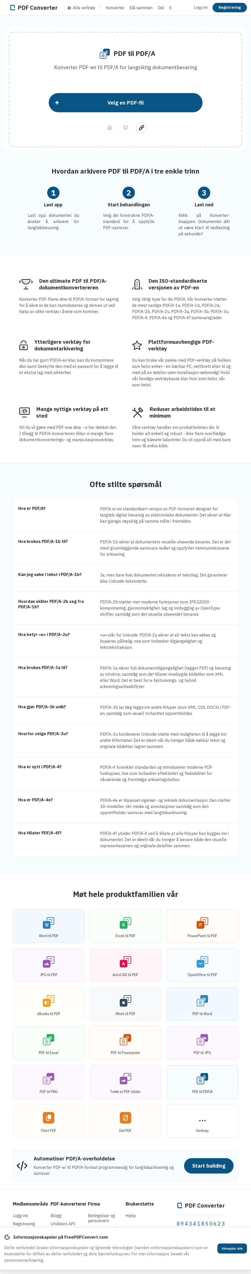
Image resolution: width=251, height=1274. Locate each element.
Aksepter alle (232, 1248)
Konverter (115, 7)
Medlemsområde (30, 1204)
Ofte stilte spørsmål (126, 484)
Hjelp (131, 1215)
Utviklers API (63, 1223)
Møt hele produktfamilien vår (125, 894)
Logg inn (201, 7)
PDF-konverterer (68, 1204)
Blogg (56, 1215)
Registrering (230, 7)
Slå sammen (141, 7)
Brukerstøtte (140, 1204)
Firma (94, 1204)
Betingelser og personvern (101, 1218)
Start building (208, 1165)
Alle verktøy (81, 7)
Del (161, 7)
